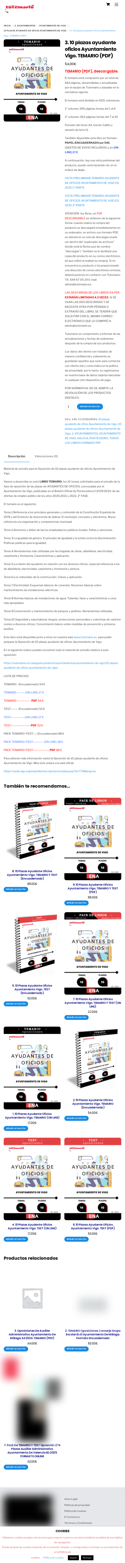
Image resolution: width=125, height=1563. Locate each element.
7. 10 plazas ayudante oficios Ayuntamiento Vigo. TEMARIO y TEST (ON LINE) (93, 1002)
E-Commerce (72, 1516)
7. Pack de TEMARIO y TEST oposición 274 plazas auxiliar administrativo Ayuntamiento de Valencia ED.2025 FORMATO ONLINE (32, 1450)
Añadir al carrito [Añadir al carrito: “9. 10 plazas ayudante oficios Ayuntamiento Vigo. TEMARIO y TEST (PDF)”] (76, 903)
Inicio (7, 25)
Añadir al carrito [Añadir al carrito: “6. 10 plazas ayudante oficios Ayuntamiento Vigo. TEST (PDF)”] (76, 1239)
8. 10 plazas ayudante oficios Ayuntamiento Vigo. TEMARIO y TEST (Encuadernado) (32, 875)
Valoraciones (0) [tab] (46, 456)
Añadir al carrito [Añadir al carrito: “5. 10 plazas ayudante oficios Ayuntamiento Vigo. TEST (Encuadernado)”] (16, 1004)
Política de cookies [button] (53, 1557)
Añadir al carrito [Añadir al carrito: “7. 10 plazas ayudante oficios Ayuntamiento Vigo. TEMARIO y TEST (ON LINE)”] (76, 1017)
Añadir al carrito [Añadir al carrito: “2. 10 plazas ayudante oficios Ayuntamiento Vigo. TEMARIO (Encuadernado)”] (76, 1118)
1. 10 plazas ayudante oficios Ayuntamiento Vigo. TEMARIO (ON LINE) (32, 1116)
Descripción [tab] (16, 456)
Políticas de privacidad (77, 1505)
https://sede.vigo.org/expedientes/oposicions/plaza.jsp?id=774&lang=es (50, 771)
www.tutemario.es (85, 637)
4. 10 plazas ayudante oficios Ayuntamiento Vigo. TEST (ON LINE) (32, 1226)
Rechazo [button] (87, 1557)
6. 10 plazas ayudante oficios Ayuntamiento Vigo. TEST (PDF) (93, 1226)
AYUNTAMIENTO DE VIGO (52, 25)
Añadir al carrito (90, 406)
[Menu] (116, 4)
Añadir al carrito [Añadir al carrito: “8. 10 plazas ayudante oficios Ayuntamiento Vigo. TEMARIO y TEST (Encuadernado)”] (16, 889)
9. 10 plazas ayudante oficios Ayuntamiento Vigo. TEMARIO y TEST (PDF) (93, 888)
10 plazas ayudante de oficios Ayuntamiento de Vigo (93, 428)
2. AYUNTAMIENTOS (25, 25)
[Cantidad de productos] (70, 407)
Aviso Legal (70, 1498)
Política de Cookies (75, 1511)
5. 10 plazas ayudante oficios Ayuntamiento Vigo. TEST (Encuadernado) (32, 989)
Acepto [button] (73, 1557)
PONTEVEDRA (98, 438)
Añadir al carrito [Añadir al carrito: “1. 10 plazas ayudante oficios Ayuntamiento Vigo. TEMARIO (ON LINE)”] (16, 1128)
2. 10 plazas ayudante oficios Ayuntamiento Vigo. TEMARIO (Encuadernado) (92, 1103)
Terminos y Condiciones (78, 1522)
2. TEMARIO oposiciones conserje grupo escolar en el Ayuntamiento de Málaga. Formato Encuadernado (92, 1334)
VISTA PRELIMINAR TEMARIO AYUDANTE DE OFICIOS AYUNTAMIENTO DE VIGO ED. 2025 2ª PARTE (92, 200)
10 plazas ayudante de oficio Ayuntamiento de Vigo (35, 30)
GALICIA (82, 438)
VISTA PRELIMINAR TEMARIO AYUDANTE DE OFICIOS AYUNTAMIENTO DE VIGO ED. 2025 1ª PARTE (92, 182)
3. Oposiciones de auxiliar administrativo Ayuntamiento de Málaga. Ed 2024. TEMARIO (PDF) (32, 1334)
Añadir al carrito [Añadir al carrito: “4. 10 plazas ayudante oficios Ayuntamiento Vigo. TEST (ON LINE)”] (16, 1239)
